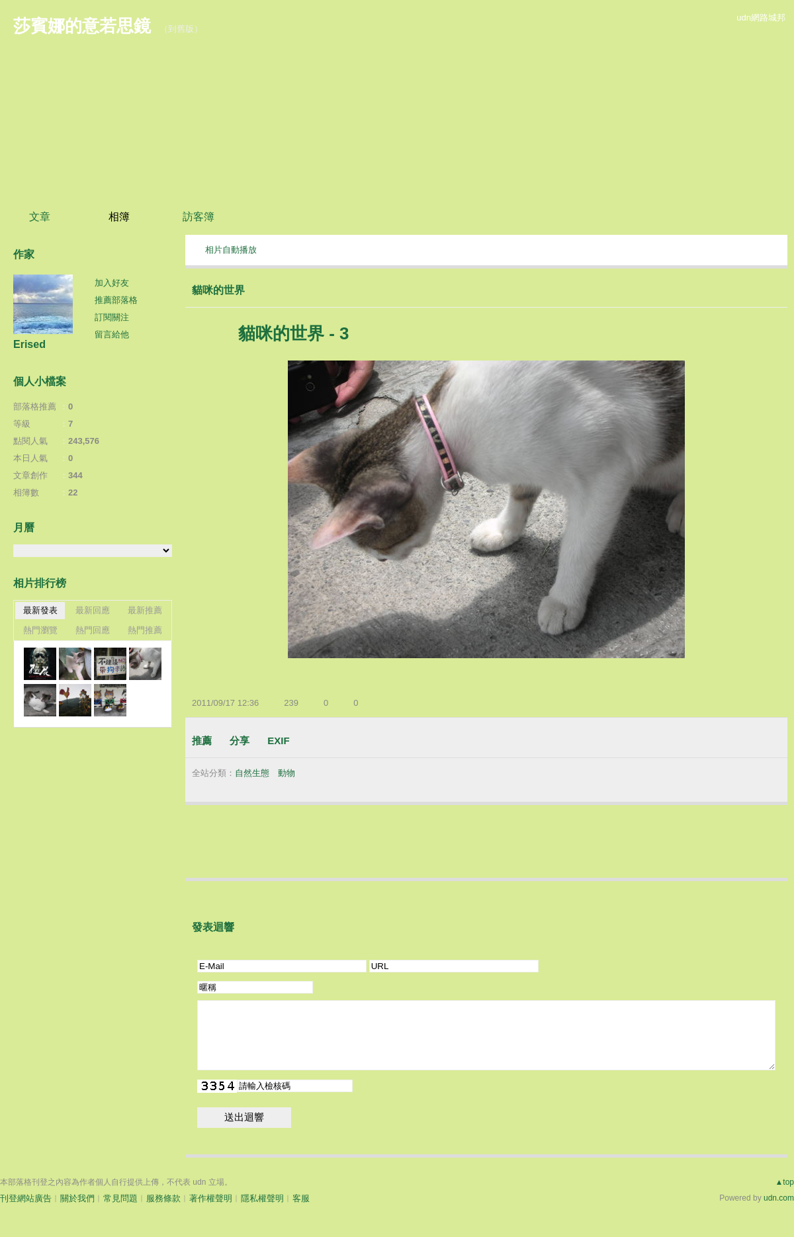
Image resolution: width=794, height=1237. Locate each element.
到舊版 (181, 29)
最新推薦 (145, 610)
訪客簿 (198, 216)
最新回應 (92, 610)
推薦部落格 (116, 300)
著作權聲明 (210, 1198)
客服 (301, 1198)
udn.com (779, 1198)
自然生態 (252, 773)
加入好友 (112, 283)
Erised (29, 344)
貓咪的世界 (218, 290)
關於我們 (77, 1198)
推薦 (202, 740)
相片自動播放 (231, 250)
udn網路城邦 (760, 17)
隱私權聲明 (262, 1198)
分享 (239, 740)
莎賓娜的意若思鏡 (82, 26)
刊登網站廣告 (26, 1198)
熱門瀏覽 (40, 630)
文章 (39, 216)
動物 (286, 773)
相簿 (119, 216)
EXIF (278, 740)
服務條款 (163, 1198)
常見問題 (120, 1198)
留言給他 (112, 334)
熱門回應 (92, 630)
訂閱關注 (112, 317)
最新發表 (40, 610)
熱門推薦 (145, 630)
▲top (784, 1182)
